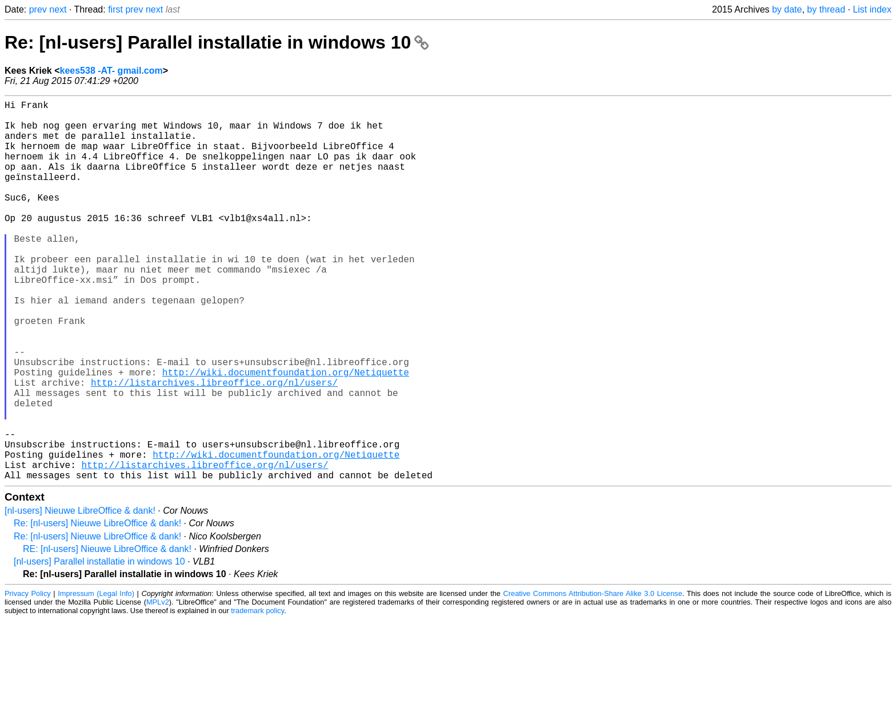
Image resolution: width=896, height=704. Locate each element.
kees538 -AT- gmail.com (111, 70)
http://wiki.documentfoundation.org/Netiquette (285, 433)
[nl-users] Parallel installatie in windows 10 (99, 646)
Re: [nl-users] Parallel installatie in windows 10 (217, 42)
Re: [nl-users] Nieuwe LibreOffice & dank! (97, 608)
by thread (826, 9)
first (115, 9)
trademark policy (257, 695)
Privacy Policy (28, 678)
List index (872, 9)
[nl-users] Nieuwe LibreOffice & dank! (80, 595)
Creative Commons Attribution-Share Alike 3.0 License (592, 678)
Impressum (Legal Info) (96, 678)
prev (38, 9)
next (57, 9)
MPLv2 (157, 686)
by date (787, 9)
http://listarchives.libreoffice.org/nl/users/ (214, 446)
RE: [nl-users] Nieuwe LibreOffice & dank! (107, 633)
